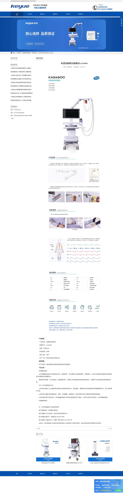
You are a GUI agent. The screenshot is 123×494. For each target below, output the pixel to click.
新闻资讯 (55, 14)
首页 (17, 14)
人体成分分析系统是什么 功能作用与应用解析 (23, 96)
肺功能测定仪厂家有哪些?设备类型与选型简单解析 (24, 86)
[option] (61, 37)
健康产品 (42, 14)
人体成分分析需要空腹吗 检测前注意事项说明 (23, 89)
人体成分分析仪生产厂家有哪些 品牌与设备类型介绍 (24, 75)
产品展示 (29, 14)
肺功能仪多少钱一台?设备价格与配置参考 (22, 93)
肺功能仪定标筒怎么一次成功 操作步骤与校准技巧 (24, 100)
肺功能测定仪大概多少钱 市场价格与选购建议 (23, 79)
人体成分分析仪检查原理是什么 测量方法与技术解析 (24, 68)
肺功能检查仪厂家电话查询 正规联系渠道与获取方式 (24, 71)
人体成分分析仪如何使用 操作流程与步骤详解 (23, 82)
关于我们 (68, 14)
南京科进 (39, 58)
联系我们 (80, 14)
